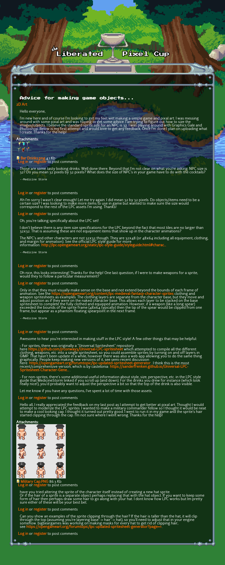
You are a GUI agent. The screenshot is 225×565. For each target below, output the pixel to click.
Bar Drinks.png (33, 158)
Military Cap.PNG (34, 483)
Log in (23, 162)
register (40, 162)
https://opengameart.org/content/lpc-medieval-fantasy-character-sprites (112, 295)
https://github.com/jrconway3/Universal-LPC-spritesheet (75, 351)
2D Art (21, 105)
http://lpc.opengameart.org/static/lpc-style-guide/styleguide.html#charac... (103, 246)
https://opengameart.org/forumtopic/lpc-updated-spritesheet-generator (90, 364)
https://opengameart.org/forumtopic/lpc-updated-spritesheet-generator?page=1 (93, 528)
